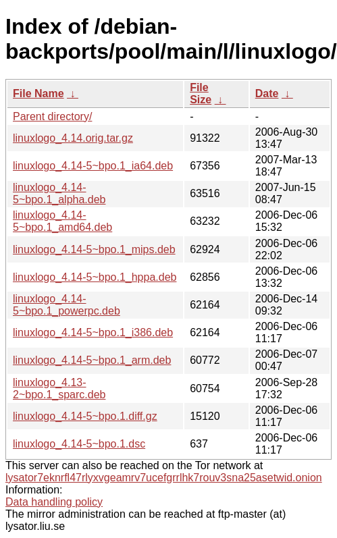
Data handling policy (54, 502)
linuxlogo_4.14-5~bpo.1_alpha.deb (59, 193)
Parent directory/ (52, 116)
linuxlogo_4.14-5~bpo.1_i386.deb (93, 332)
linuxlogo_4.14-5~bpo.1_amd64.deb (62, 221)
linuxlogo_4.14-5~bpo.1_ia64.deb (93, 165)
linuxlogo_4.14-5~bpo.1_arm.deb (92, 360)
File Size (200, 93)
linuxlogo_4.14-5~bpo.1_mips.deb (94, 249)
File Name (38, 93)
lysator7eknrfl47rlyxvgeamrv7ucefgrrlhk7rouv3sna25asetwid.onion (163, 477)
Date (267, 93)
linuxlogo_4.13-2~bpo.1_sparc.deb (59, 388)
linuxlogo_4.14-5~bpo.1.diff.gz (85, 416)
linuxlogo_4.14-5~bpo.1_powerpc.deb (66, 305)
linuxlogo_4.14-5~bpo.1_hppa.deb (94, 277)
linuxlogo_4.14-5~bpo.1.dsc (79, 444)
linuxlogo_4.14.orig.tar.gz (73, 138)
